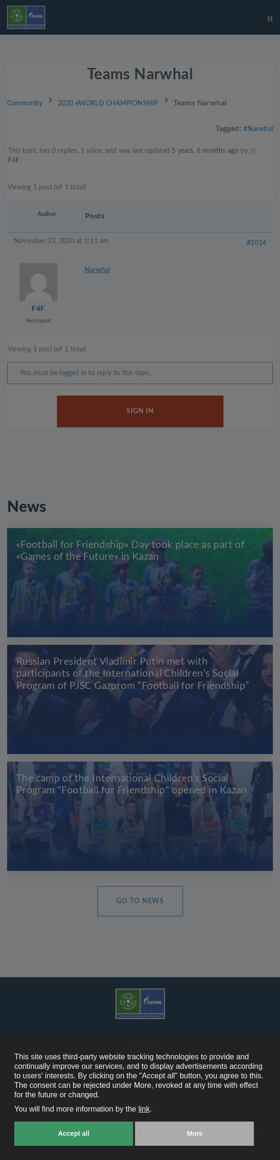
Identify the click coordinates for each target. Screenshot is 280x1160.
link (144, 1109)
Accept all (73, 1133)
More (195, 1133)
